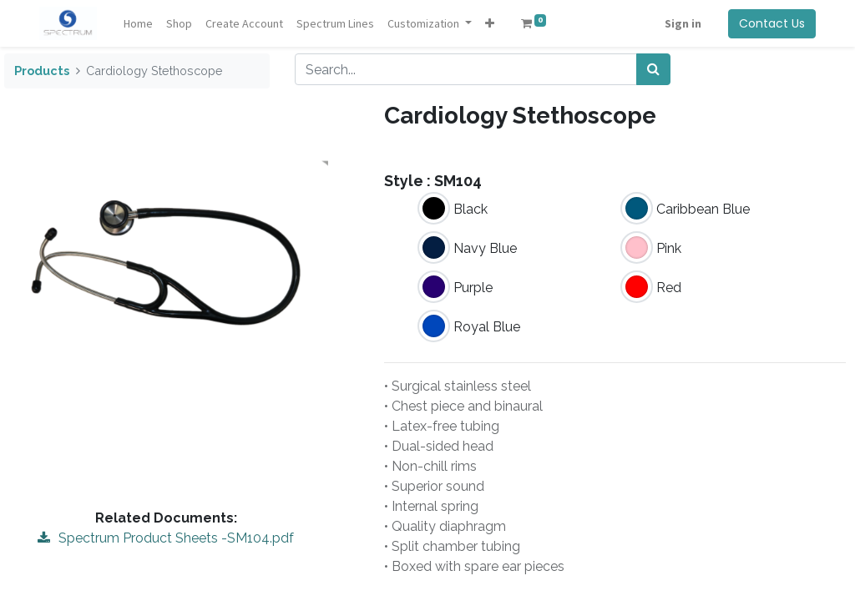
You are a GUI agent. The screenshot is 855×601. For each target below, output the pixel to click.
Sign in (683, 23)
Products (41, 70)
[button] (489, 23)
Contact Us (772, 23)
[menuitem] (138, 23)
